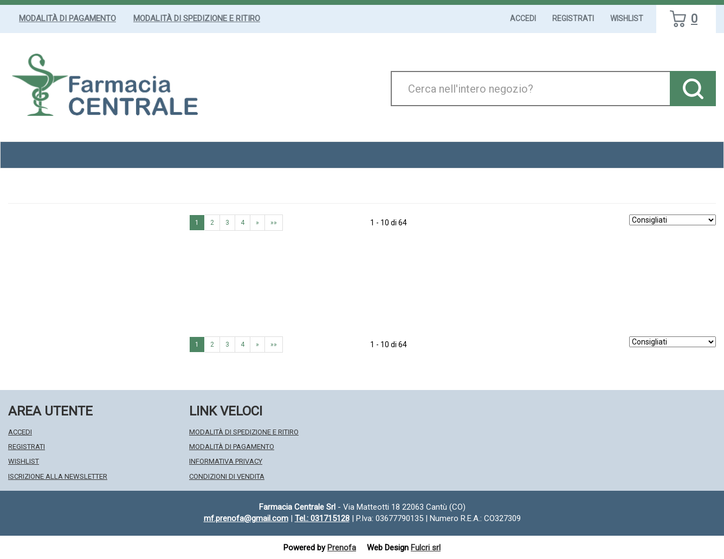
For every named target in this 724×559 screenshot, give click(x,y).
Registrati (573, 18)
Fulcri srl (426, 547)
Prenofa (341, 547)
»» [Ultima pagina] (273, 222)
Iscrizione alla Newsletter (57, 476)
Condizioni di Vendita (226, 476)
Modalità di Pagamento (67, 18)
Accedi (523, 18)
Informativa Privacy (225, 461)
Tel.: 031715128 (322, 518)
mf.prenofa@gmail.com (246, 518)
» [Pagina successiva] (257, 222)
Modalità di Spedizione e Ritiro (196, 18)
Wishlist (626, 18)
